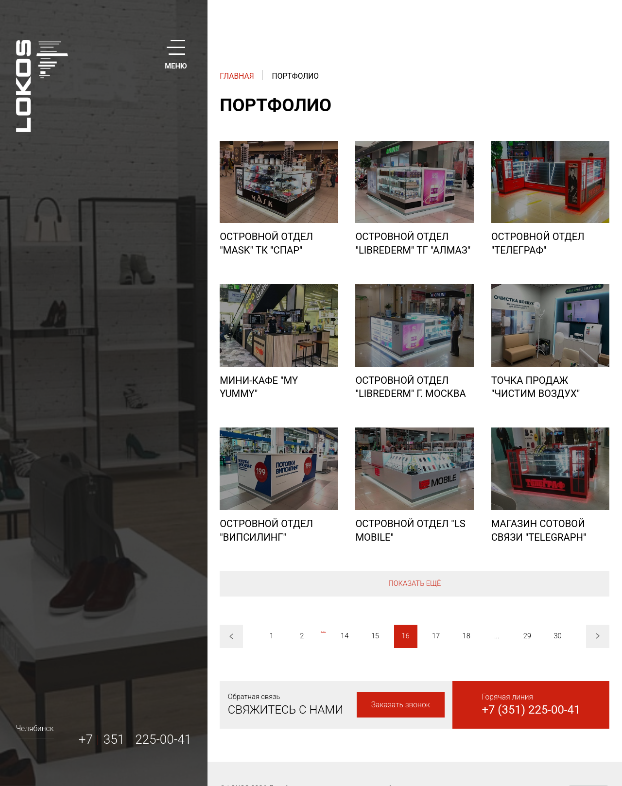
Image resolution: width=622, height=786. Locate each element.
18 (466, 636)
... (323, 629)
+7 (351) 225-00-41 (531, 710)
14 (344, 636)
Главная (237, 76)
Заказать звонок (400, 704)
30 (557, 636)
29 (527, 636)
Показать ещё (414, 583)
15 (375, 636)
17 (436, 636)
